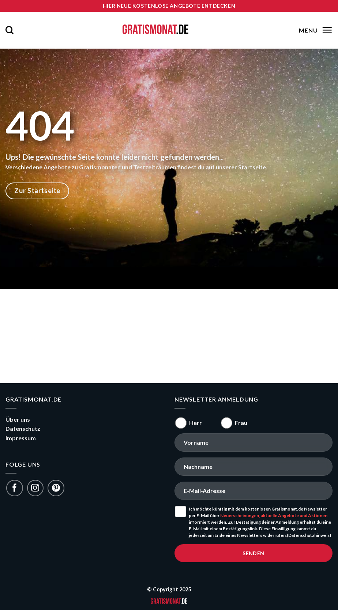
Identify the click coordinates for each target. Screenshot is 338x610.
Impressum (20, 437)
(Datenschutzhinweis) (309, 535)
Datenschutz (22, 428)
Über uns (17, 419)
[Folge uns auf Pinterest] (56, 488)
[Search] (9, 30)
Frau (241, 422)
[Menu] (315, 30)
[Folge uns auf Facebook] (14, 488)
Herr (195, 422)
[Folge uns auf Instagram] (35, 488)
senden (253, 553)
